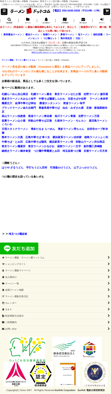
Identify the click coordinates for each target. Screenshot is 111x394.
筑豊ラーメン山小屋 (13, 120)
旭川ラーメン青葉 (65, 116)
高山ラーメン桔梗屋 (13, 116)
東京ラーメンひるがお (41, 146)
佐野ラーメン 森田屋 (96, 94)
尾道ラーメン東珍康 (40, 116)
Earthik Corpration (65, 390)
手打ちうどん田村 (36, 167)
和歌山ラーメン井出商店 (90, 141)
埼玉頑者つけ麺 (71, 150)
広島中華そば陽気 (36, 141)
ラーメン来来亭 (99, 98)
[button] (4, 12)
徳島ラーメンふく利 (96, 137)
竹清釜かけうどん (60, 167)
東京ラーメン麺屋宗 (13, 146)
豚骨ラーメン (67, 34)
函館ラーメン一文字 (69, 146)
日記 (78, 38)
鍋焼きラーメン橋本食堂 (16, 150)
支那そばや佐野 (77, 98)
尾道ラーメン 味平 (74, 103)
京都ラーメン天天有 (95, 150)
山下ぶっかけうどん (85, 167)
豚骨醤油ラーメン (12, 34)
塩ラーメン (84, 34)
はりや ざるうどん (12, 167)
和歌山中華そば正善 (40, 120)
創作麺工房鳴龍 (93, 146)
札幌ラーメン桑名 (41, 94)
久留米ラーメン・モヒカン (70, 120)
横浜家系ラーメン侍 (61, 141)
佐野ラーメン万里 (88, 116)
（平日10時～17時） (90, 10)
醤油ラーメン (32, 34)
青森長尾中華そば (49, 107)
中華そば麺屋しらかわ (52, 98)
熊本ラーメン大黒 (12, 137)
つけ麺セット (50, 38)
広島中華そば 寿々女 (37, 137)
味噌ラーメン (50, 34)
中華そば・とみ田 (12, 141)
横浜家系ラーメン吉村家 (67, 137)
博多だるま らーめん (43, 129)
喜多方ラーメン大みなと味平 (19, 98)
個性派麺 (97, 34)
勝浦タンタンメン (49, 103)
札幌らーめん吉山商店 (15, 94)
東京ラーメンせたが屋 (68, 94)
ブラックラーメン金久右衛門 (19, 107)
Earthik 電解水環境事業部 (91, 390)
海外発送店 (66, 38)
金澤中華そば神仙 (25, 103)
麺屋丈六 (7, 103)
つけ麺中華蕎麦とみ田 (46, 150)
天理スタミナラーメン (15, 129)
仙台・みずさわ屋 (73, 107)
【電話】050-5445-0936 (66, 10)
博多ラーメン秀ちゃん (71, 129)
